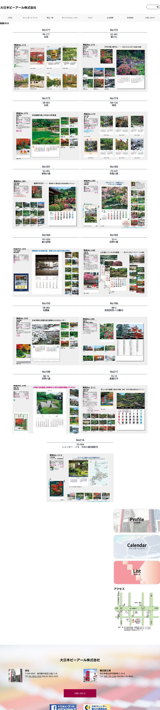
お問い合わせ (150, 17)
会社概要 (110, 17)
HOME (10, 17)
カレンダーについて (30, 17)
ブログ (90, 17)
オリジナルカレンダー (70, 17)
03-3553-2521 (35, 676)
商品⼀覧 (50, 17)
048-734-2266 (110, 676)
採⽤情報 (130, 17)
